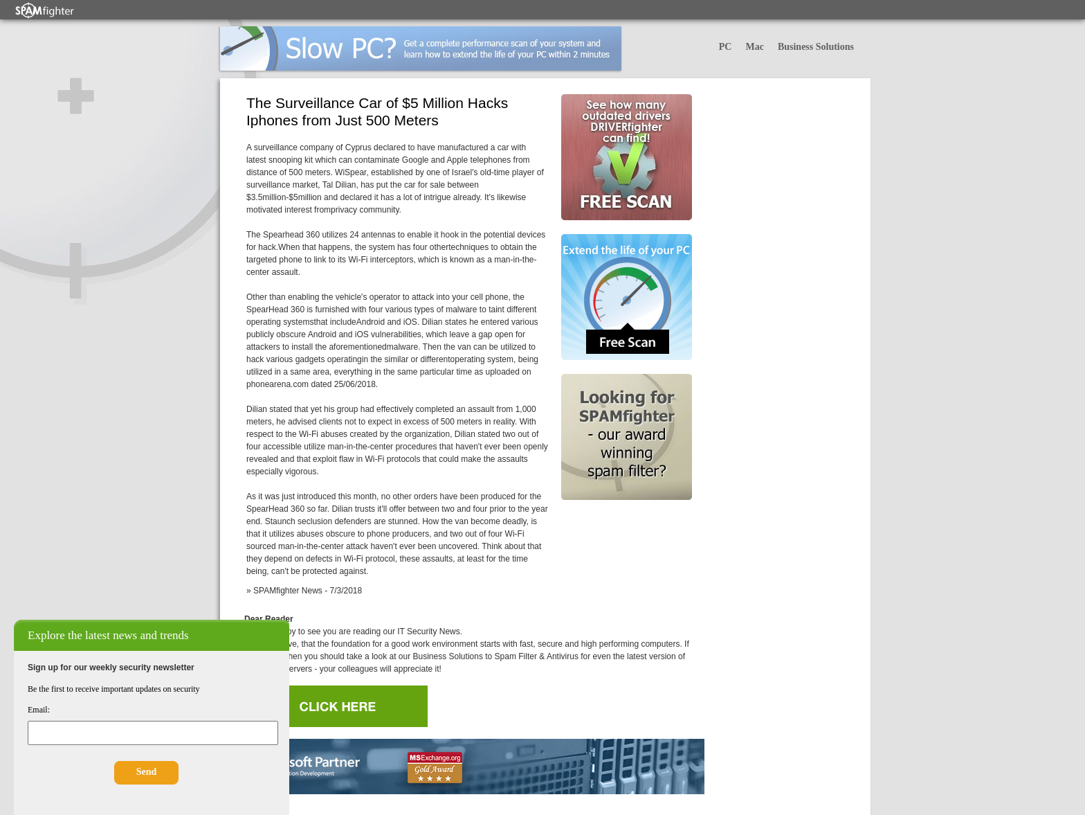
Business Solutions (816, 47)
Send (146, 772)
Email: (39, 710)
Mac (754, 47)
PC (725, 47)
